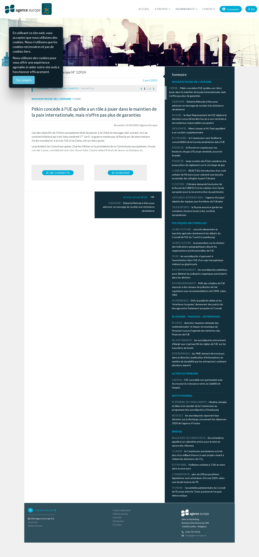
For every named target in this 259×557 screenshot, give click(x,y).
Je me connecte (58, 172)
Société (117, 517)
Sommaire (43, 88)
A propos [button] (162, 8)
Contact (208, 8)
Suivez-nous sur (45, 510)
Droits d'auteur (35, 525)
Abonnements (120, 513)
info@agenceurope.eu (195, 535)
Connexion (230, 9)
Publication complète (65, 88)
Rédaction (118, 521)
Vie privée (33, 522)
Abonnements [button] (186, 8)
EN (251, 9)
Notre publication (122, 510)
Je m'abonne (120, 172)
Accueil (143, 8)
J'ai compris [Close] (24, 80)
